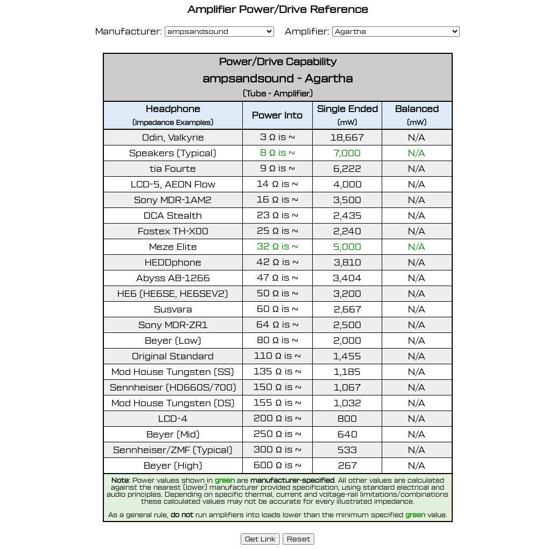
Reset (298, 539)
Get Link (260, 538)
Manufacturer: (128, 31)
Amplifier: (303, 31)
